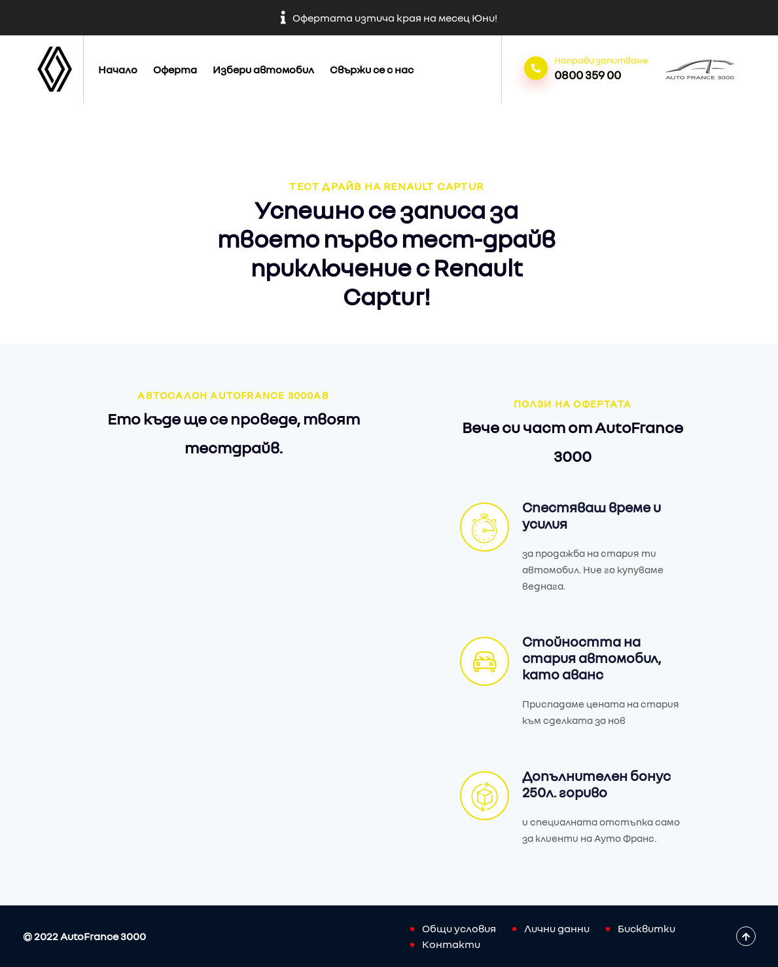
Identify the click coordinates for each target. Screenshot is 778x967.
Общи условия (459, 928)
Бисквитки (646, 928)
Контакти (451, 944)
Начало (117, 69)
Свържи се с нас (372, 69)
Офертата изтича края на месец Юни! (389, 17)
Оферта (175, 69)
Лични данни (557, 928)
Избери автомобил (263, 69)
